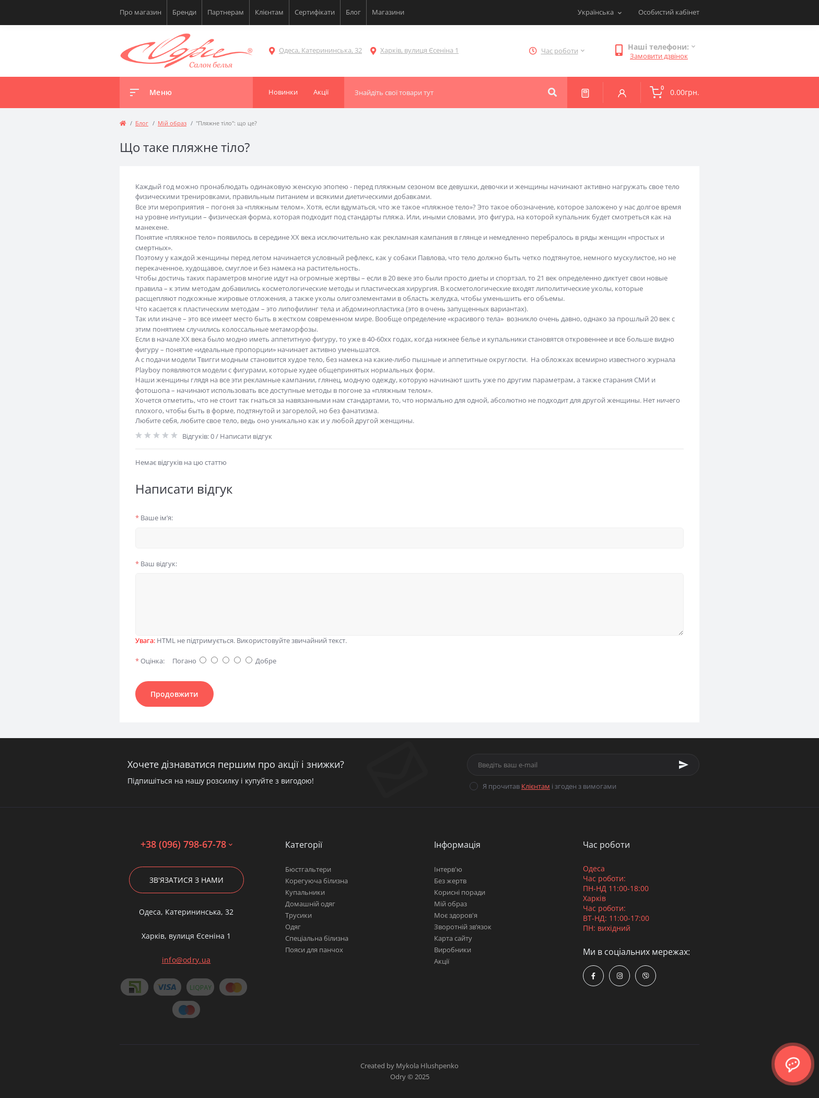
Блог (353, 12)
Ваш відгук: (156, 563)
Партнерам (225, 12)
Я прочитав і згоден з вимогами (549, 786)
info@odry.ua (186, 960)
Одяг (293, 926)
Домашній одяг (310, 903)
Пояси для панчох (314, 949)
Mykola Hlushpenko (427, 1065)
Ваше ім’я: (154, 517)
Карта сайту (453, 938)
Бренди (184, 12)
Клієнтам (269, 12)
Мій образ (172, 123)
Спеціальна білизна (316, 938)
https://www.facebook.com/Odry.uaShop (593, 976)
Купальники (305, 892)
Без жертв (450, 880)
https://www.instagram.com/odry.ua (620, 976)
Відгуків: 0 (198, 436)
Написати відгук (246, 436)
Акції (441, 961)
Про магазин (140, 12)
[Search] (552, 92)
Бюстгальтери (308, 869)
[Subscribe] (683, 765)
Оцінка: (150, 660)
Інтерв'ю (448, 869)
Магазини (388, 12)
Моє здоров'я (455, 915)
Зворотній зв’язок (463, 926)
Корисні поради (459, 892)
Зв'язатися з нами (186, 880)
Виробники (452, 949)
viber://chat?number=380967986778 (645, 976)
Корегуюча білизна (316, 880)
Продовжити (174, 694)
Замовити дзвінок (659, 56)
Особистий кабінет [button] (668, 12)
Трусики (298, 915)
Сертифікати (315, 12)
